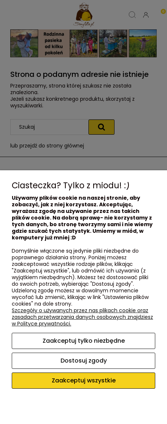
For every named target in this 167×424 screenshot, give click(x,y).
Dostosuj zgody (84, 360)
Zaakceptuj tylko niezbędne (84, 340)
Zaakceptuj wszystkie (84, 380)
